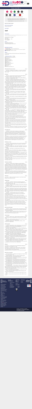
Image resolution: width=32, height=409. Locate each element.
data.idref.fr (11, 285)
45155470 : (7, 126)
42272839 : (7, 152)
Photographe (8, 64)
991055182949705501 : (9, 262)
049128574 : (8, 77)
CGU (22, 309)
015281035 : (8, 104)
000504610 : (8, 107)
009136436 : (8, 109)
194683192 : (8, 208)
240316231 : (8, 80)
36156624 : (7, 196)
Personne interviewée (9, 63)
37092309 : (7, 112)
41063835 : (7, 245)
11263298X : (8, 232)
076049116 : (8, 75)
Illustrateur (7, 62)
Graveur (7, 61)
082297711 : (8, 230)
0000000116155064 (13, 50)
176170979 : (8, 143)
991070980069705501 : (9, 260)
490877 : (7, 272)
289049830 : (8, 220)
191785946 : (8, 98)
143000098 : (8, 96)
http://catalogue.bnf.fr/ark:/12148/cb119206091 (18, 49)
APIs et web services (11, 284)
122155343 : (8, 241)
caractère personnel (18, 35)
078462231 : (8, 181)
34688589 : (7, 136)
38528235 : (7, 247)
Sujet (6, 65)
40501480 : (7, 250)
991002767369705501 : (9, 255)
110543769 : (8, 85)
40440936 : (7, 195)
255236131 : (8, 211)
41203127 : (7, 177)
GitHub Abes (12, 287)
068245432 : (8, 170)
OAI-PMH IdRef (12, 286)
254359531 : (8, 216)
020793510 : (8, 91)
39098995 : (7, 119)
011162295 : (8, 184)
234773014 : (8, 192)
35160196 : (7, 202)
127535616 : (8, 225)
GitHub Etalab (19, 287)
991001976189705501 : (9, 257)
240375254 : (8, 238)
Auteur (7, 58)
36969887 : (7, 200)
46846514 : (7, 158)
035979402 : (8, 70)
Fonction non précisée (9, 66)
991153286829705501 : (9, 265)
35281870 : (7, 116)
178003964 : (8, 131)
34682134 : (7, 121)
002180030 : (8, 234)
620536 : (7, 273)
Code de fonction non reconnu (10, 57)
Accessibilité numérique (20, 310)
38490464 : (7, 156)
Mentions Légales (26, 309)
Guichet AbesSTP (22, 282)
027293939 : (8, 188)
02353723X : (8, 163)
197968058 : (8, 103)
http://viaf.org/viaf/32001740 (15, 48)
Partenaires (22, 308)
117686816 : (8, 148)
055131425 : (8, 228)
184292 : (7, 270)
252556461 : (8, 145)
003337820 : (8, 100)
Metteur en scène (8, 59)
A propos (18, 308)
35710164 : (7, 123)
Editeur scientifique (8, 60)
